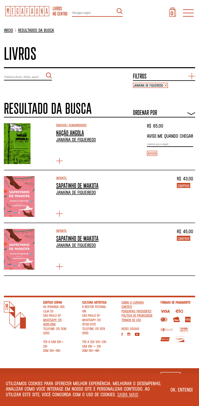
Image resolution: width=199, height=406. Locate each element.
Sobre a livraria (132, 302)
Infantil (61, 178)
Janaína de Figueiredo (76, 139)
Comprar (183, 185)
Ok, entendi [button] (181, 390)
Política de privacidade (137, 315)
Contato (126, 306)
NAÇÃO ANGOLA (70, 132)
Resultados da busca (36, 30)
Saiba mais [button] (127, 394)
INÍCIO (8, 30)
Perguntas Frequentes (136, 311)
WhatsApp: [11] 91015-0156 (52, 322)
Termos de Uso (131, 320)
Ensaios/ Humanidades (71, 125)
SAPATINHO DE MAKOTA (77, 185)
